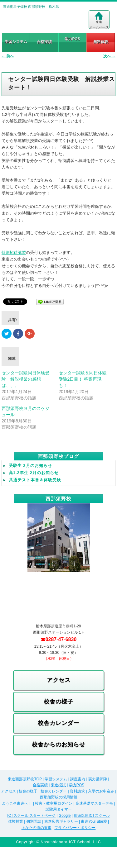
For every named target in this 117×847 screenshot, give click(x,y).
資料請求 (77, 791)
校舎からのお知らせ (58, 744)
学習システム (16, 42)
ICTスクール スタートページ (31, 815)
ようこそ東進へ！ (17, 803)
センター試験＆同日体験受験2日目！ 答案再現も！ (83, 379)
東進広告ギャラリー (61, 821)
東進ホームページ (99, 20)
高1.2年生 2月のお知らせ (34, 472)
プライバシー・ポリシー (74, 828)
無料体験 (100, 42)
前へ (8, 56)
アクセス (59, 680)
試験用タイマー (59, 809)
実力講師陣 (97, 779)
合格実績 (44, 42)
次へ (109, 56)
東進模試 (58, 785)
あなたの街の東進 (36, 828)
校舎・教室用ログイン (53, 803)
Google (65, 815)
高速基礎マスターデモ (94, 803)
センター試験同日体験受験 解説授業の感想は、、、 (26, 379)
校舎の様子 (58, 701)
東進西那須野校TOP (24, 779)
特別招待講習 (14, 252)
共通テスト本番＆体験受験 (35, 480)
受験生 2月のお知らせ (30, 465)
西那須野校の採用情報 (58, 797)
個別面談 (33, 821)
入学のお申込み (101, 791)
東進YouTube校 (94, 821)
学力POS (72, 39)
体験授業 (15, 821)
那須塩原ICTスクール (92, 815)
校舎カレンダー (58, 723)
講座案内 (77, 779)
